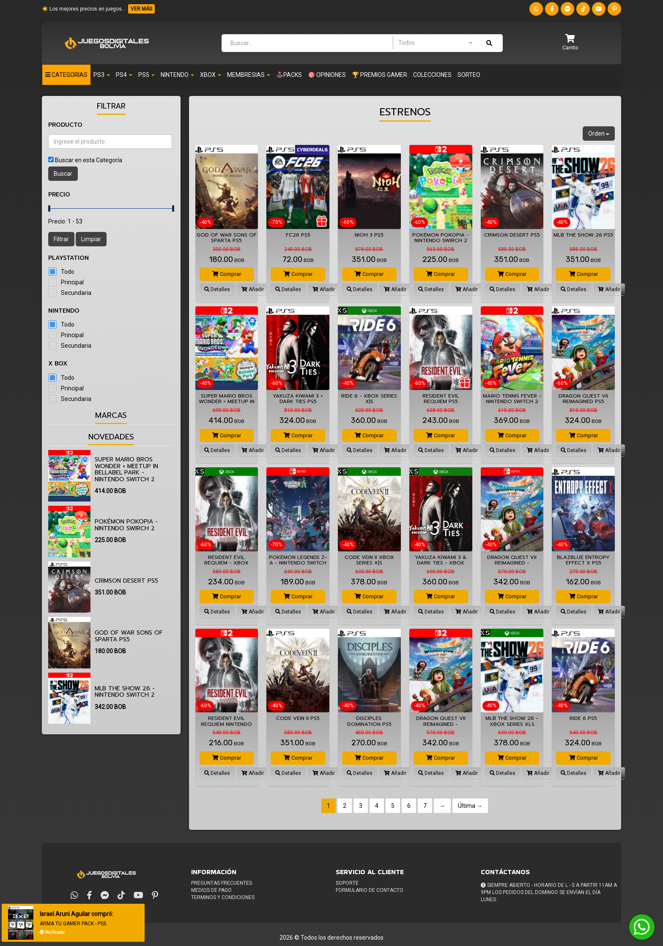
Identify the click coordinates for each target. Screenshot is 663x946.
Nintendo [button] (177, 74)
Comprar (226, 274)
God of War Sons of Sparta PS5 (129, 635)
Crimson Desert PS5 (126, 580)
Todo (67, 271)
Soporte (347, 883)
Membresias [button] (248, 74)
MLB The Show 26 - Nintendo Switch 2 (125, 691)
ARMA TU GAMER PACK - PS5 (73, 924)
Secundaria (76, 292)
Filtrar (61, 239)
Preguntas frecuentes (221, 883)
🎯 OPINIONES (327, 74)
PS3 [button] (101, 74)
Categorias (66, 74)
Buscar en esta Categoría (88, 160)
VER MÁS (141, 9)
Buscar (63, 173)
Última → (470, 805)
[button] (570, 43)
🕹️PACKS (289, 74)
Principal (72, 282)
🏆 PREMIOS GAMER (379, 74)
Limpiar (91, 239)
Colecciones (432, 74)
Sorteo (469, 74)
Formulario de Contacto (369, 890)
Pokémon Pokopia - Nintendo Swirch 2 (126, 524)
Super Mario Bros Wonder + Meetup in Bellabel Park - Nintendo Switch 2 (126, 469)
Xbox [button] (210, 74)
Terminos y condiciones (223, 897)
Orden (598, 133)
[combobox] (435, 42)
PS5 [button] (146, 74)
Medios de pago (211, 890)
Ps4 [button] (124, 74)
